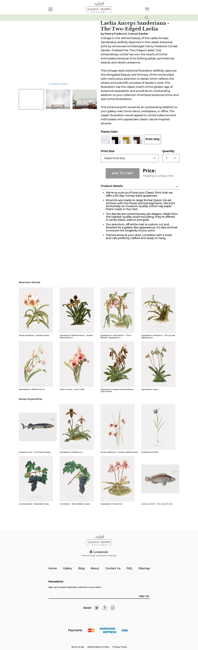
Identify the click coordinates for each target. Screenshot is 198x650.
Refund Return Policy (98, 647)
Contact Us (112, 568)
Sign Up (144, 596)
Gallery (67, 568)
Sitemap (144, 568)
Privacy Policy (120, 647)
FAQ (129, 568)
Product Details (112, 186)
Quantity (168, 151)
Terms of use (77, 647)
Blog (81, 568)
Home (52, 568)
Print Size (107, 151)
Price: (149, 170)
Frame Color (109, 131)
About (95, 568)
